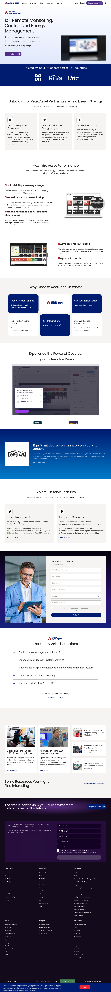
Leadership (8, 882)
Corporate (8, 931)
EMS (40, 876)
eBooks (76, 940)
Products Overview (45, 873)
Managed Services (44, 928)
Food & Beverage (10, 934)
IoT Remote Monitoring (80, 903)
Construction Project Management (84, 879)
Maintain (41, 885)
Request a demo (95, 806)
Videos (76, 961)
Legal (38, 981)
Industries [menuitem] (32, 3)
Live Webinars (78, 952)
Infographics (77, 946)
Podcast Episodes (79, 958)
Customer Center (44, 925)
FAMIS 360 (42, 879)
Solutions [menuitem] (41, 3)
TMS (40, 906)
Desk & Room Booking (80, 882)
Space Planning (78, 915)
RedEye (41, 897)
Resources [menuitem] (50, 3)
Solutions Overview (79, 873)
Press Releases (9, 891)
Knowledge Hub (78, 949)
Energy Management (80, 885)
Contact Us (8, 879)
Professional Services (45, 931)
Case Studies (78, 937)
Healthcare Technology (81, 900)
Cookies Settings (67, 981)
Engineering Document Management (85, 888)
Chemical (8, 928)
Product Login (43, 934)
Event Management (80, 894)
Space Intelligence (44, 903)
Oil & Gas (7, 946)
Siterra (41, 900)
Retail (6, 952)
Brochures (77, 934)
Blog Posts (77, 931)
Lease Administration (80, 909)
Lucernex (42, 882)
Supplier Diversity (10, 897)
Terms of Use (84, 608)
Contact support (54, 698)
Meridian (41, 891)
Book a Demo (93, 3)
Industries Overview (10, 925)
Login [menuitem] (82, 3)
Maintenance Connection (47, 888)
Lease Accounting (79, 906)
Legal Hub (8, 885)
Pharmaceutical (9, 949)
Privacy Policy (74, 608)
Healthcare (8, 937)
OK (85, 987)
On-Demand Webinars (80, 955)
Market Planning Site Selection (83, 912)
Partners (7, 888)
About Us (7, 873)
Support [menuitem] (59, 3)
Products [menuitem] (24, 3)
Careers (7, 876)
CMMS (76, 876)
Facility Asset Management (82, 897)
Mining (7, 943)
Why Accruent (9, 900)
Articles (76, 928)
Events (76, 943)
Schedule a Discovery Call (12, 894)
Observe (41, 894)
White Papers (78, 964)
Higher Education (10, 940)
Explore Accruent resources (94, 722)
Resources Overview (80, 925)
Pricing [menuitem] (76, 3)
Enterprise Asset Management (83, 891)
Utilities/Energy (9, 955)
